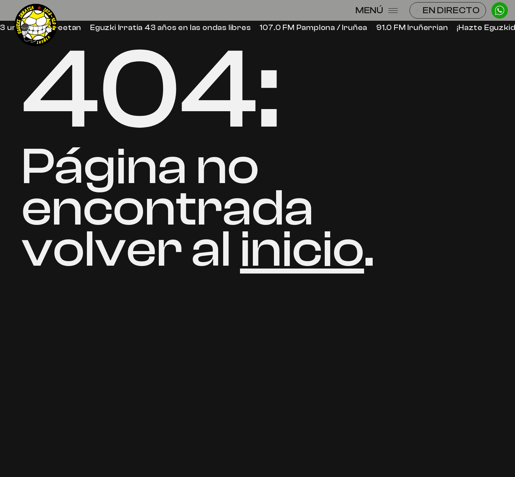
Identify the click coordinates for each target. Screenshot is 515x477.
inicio (302, 249)
